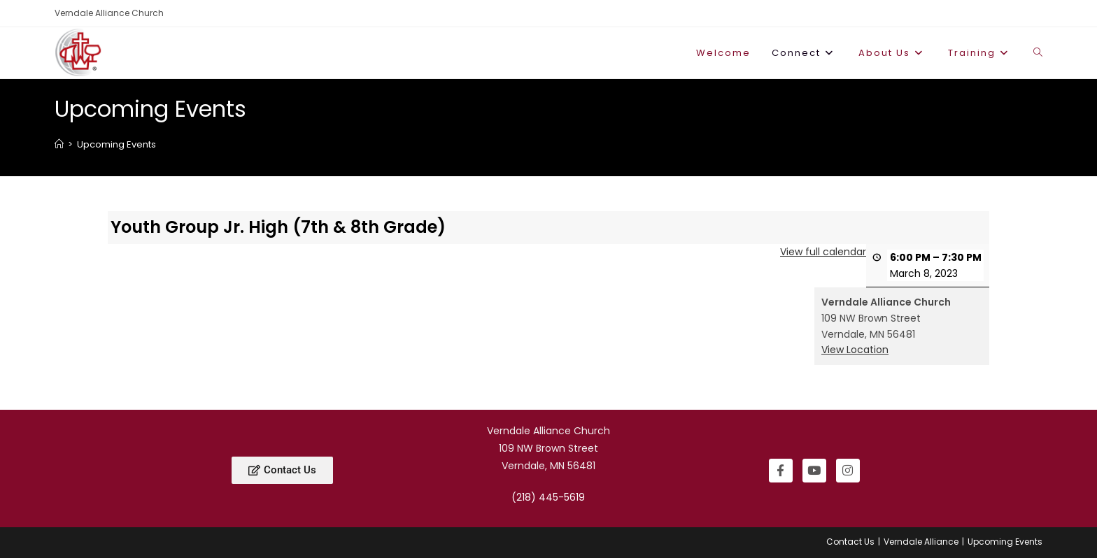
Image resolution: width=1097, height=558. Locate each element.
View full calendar (823, 251)
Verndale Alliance (921, 542)
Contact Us (850, 542)
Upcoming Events (116, 144)
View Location (855, 350)
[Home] (59, 144)
